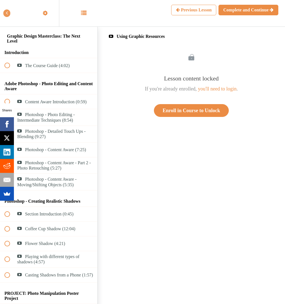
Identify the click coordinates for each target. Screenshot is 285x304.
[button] (10, 13)
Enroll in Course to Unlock (191, 110)
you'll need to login (217, 89)
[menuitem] (48, 13)
